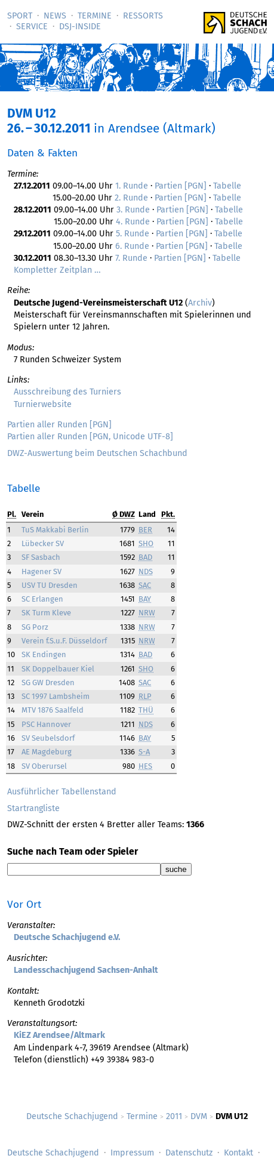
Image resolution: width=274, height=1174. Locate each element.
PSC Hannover (46, 724)
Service (32, 26)
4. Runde (133, 222)
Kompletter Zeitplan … (57, 270)
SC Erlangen (42, 598)
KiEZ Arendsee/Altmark (59, 1035)
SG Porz (34, 627)
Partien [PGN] (181, 186)
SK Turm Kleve (46, 612)
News (55, 16)
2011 (174, 1116)
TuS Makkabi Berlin (55, 529)
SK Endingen (43, 654)
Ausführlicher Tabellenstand (61, 792)
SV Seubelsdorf (48, 738)
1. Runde (131, 186)
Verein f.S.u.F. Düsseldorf (64, 640)
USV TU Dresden (49, 585)
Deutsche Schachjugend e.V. (67, 937)
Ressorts (143, 16)
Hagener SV (41, 571)
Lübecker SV (42, 543)
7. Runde (131, 258)
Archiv (200, 303)
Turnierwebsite (43, 404)
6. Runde (132, 246)
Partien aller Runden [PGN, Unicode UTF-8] (90, 437)
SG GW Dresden (48, 682)
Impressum (132, 1153)
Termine (95, 16)
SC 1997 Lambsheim (55, 696)
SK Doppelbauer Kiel (57, 668)
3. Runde (133, 210)
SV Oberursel (44, 766)
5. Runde (132, 234)
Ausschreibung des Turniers (67, 392)
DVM (198, 1116)
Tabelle (227, 186)
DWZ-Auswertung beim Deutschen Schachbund (97, 453)
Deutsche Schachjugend (72, 1116)
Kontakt (238, 1153)
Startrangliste (33, 808)
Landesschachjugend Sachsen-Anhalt (86, 970)
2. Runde (131, 198)
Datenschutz (189, 1153)
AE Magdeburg (46, 751)
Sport (19, 16)
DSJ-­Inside (80, 26)
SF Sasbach (40, 557)
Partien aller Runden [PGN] (59, 425)
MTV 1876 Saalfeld (52, 709)
